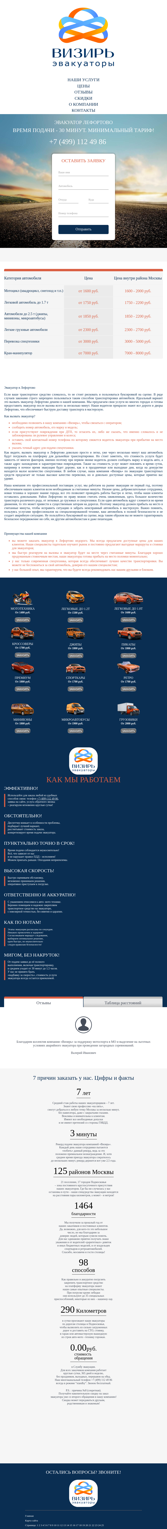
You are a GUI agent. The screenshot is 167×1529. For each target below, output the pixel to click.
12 (61, 1525)
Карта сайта (31, 1520)
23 (96, 1525)
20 (86, 1525)
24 (99, 1525)
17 (77, 1525)
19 (83, 1525)
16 (74, 1525)
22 (93, 1525)
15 (71, 1525)
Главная (29, 1515)
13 (64, 1525)
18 (80, 1525)
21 (90, 1525)
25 (102, 1525)
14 (67, 1525)
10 (55, 1525)
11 (58, 1525)
